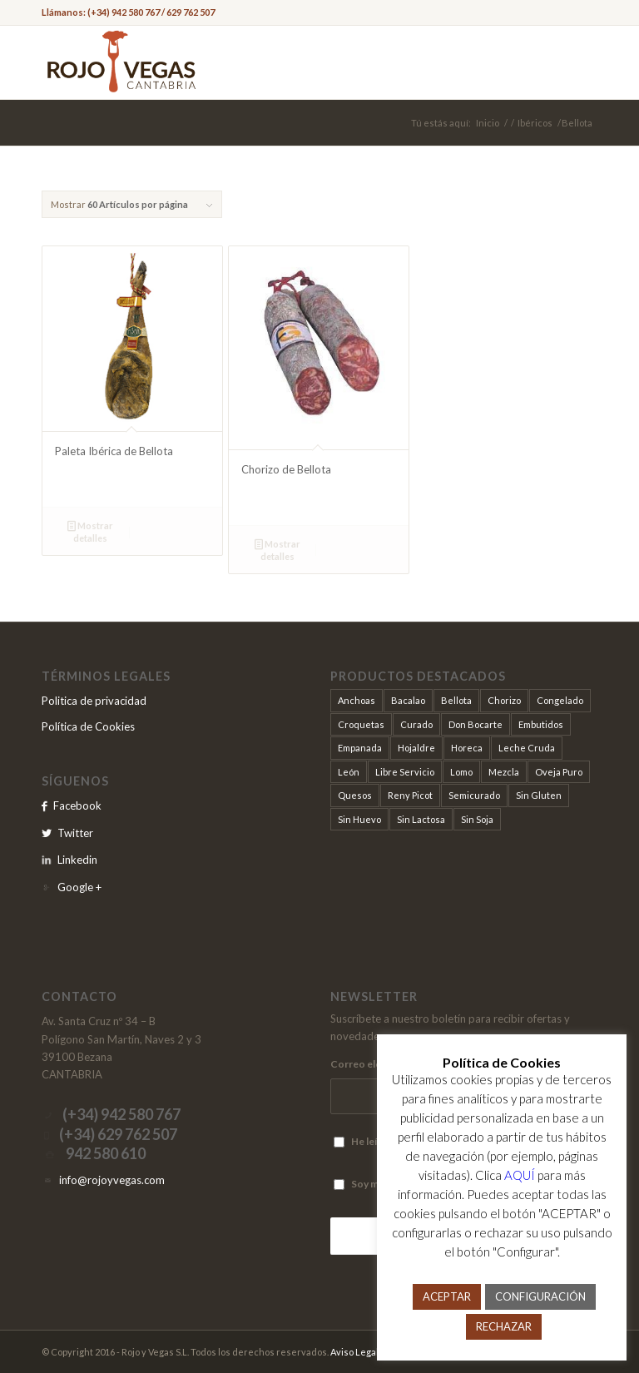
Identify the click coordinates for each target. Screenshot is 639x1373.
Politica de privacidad (94, 700)
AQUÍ (519, 1174)
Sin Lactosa (421, 819)
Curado (416, 724)
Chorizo (504, 700)
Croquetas (361, 724)
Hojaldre (416, 747)
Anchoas (356, 700)
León (348, 771)
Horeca (467, 747)
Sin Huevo (359, 819)
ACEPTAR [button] (447, 1296)
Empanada (360, 747)
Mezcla (503, 771)
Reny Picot (410, 795)
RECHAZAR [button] (504, 1326)
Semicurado (474, 795)
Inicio (487, 122)
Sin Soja (477, 819)
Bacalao (408, 700)
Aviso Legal (354, 1351)
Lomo (461, 771)
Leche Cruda (526, 747)
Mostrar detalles (90, 530)
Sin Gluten (539, 795)
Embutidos (540, 724)
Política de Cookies (88, 726)
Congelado (560, 700)
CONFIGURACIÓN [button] (540, 1296)
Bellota (456, 700)
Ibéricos (535, 122)
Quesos (355, 795)
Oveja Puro (558, 771)
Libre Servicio (404, 771)
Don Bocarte (475, 724)
